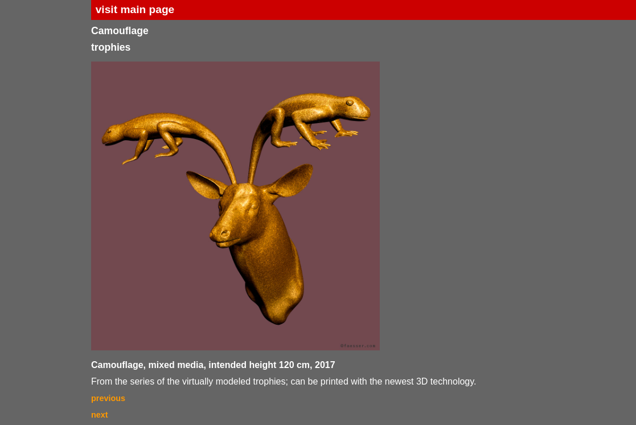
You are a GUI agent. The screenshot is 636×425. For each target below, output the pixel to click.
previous (108, 398)
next (99, 414)
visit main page (135, 9)
